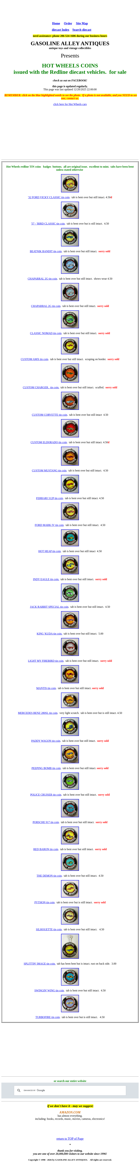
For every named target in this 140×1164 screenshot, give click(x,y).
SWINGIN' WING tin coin (49, 990)
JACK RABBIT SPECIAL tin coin (49, 606)
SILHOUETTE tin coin (49, 929)
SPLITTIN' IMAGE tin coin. (40, 963)
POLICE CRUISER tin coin (45, 794)
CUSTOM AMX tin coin (34, 359)
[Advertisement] (70, 10)
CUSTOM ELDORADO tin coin (49, 442)
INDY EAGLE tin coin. (46, 579)
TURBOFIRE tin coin (47, 1017)
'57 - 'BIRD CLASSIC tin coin (48, 223)
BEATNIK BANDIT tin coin (46, 251)
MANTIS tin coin (46, 688)
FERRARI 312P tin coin (49, 498)
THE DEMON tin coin (49, 875)
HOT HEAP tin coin (49, 551)
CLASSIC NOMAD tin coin (46, 333)
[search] (69, 1090)
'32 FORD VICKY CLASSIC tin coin (49, 197)
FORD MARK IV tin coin (49, 525)
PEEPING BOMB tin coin (46, 768)
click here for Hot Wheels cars (70, 104)
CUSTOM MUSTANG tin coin (49, 470)
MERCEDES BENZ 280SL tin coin (37, 712)
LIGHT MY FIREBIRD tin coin (45, 660)
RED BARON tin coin (45, 849)
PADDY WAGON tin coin (45, 740)
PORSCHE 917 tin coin (46, 822)
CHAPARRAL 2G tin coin (42, 278)
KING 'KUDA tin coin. (49, 633)
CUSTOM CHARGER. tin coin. (41, 387)
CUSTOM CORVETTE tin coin (49, 414)
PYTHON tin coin (44, 902)
